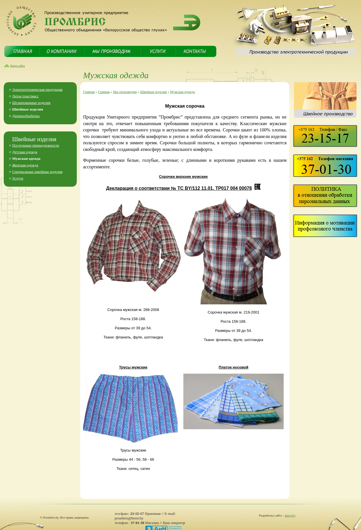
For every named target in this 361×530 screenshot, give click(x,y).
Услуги (17, 178)
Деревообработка (26, 116)
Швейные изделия (27, 109)
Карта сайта (17, 65)
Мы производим (125, 92)
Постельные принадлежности (35, 145)
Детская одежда (24, 152)
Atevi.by (290, 515)
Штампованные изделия (31, 103)
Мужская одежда (26, 158)
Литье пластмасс (25, 96)
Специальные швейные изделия (37, 172)
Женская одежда (25, 165)
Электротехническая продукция (37, 89)
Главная (89, 92)
